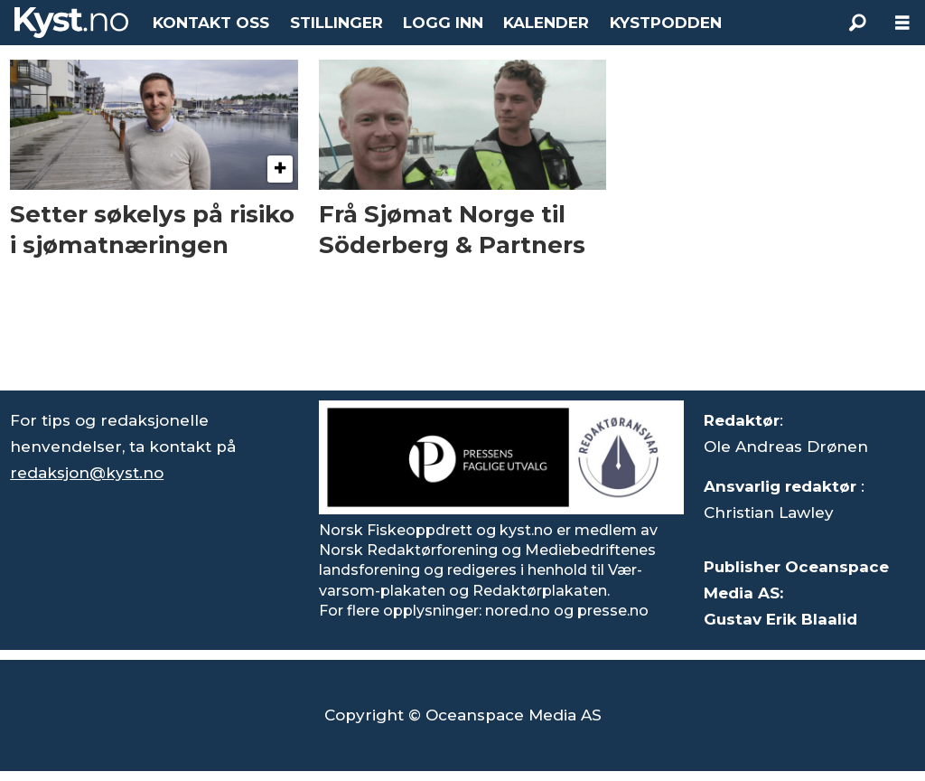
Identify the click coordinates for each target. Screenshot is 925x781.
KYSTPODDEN (666, 23)
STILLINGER (336, 23)
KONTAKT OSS (211, 23)
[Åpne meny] (902, 23)
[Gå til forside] (71, 22)
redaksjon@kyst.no (87, 473)
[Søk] (857, 22)
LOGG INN (443, 23)
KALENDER (546, 23)
